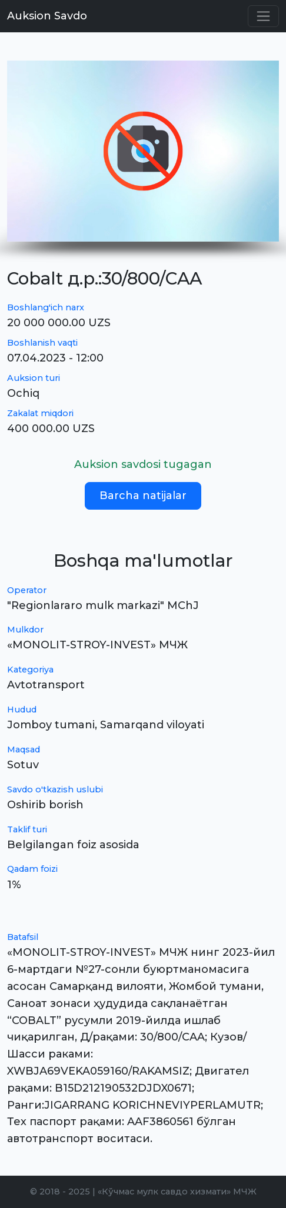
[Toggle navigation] (263, 16)
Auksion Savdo (47, 15)
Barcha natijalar (143, 495)
